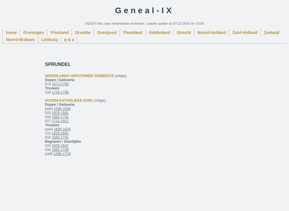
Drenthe (83, 32)
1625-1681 (60, 113)
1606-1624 (62, 129)
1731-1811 (60, 121)
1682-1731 (60, 117)
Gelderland (159, 32)
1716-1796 (60, 92)
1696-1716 (62, 154)
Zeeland (272, 32)
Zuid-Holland (245, 32)
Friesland (59, 32)
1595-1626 (62, 109)
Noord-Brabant (20, 39)
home (11, 32)
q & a (69, 39)
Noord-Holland (212, 32)
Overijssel (107, 32)
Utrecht (184, 32)
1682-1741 (60, 137)
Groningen (33, 32)
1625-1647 (60, 146)
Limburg (49, 39)
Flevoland (132, 32)
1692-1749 (60, 150)
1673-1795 (60, 84)
